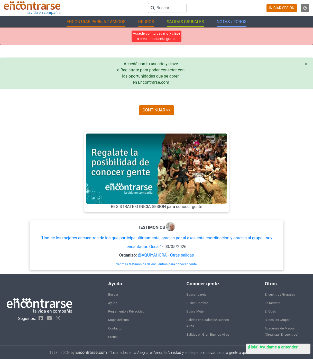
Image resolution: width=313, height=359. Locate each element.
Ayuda (112, 303)
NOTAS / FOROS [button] (231, 21)
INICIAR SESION (281, 8)
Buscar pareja (197, 294)
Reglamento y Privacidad (126, 311)
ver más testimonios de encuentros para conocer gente (156, 264)
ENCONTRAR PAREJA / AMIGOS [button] (96, 21)
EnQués (270, 311)
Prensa (113, 337)
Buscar (113, 294)
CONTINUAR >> (156, 110)
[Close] (306, 64)
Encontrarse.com (91, 352)
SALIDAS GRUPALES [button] (185, 21)
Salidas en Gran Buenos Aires (208, 334)
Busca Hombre (197, 303)
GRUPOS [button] (146, 21)
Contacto (115, 328)
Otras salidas (182, 255)
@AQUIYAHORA (152, 255)
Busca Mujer (196, 311)
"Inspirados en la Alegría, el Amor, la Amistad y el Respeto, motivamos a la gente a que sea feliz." (187, 353)
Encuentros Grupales (280, 294)
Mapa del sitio (118, 320)
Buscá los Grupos (277, 320)
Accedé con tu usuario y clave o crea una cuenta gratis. (156, 36)
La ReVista (272, 303)
